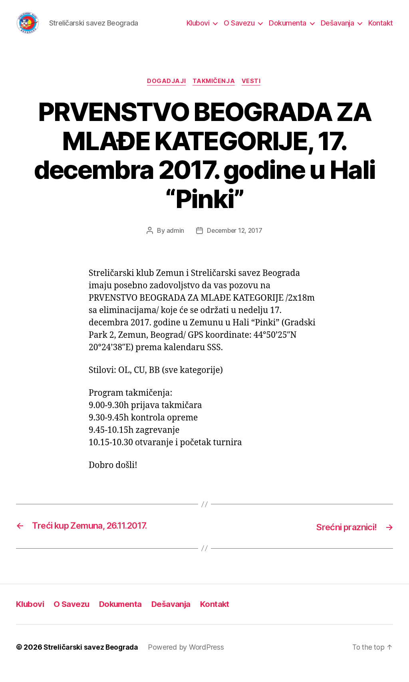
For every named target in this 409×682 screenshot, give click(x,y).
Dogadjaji (165, 93)
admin (174, 243)
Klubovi (198, 29)
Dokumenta (287, 29)
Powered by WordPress (189, 659)
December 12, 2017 (235, 243)
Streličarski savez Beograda (92, 659)
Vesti (253, 93)
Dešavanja (337, 29)
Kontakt (380, 29)
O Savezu (239, 29)
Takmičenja (214, 93)
